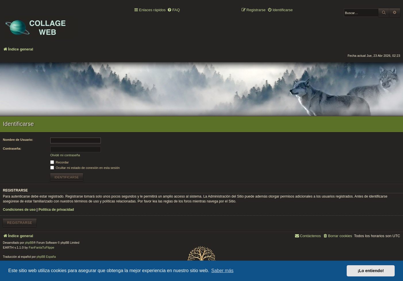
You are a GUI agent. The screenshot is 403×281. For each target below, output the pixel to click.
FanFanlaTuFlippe (41, 247)
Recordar (59, 162)
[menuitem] (173, 10)
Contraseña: (12, 148)
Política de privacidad (56, 210)
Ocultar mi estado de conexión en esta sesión (85, 167)
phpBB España (46, 256)
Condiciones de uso (19, 210)
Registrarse (19, 223)
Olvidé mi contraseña (65, 155)
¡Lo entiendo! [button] (371, 270)
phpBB (29, 242)
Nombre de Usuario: (18, 139)
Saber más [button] (222, 270)
